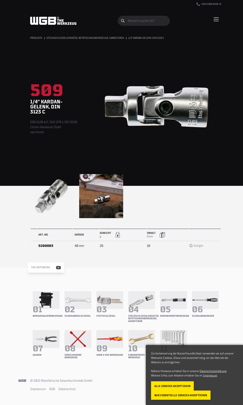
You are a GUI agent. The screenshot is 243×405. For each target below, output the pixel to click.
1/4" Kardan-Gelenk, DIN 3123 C (146, 38)
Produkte (36, 38)
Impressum (38, 389)
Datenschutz (67, 389)
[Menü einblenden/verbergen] (216, 19)
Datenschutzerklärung (213, 371)
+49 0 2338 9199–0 (208, 4)
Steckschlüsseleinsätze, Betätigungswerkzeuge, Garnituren (85, 38)
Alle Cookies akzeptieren (172, 386)
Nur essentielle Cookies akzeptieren (180, 395)
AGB (52, 389)
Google (196, 245)
